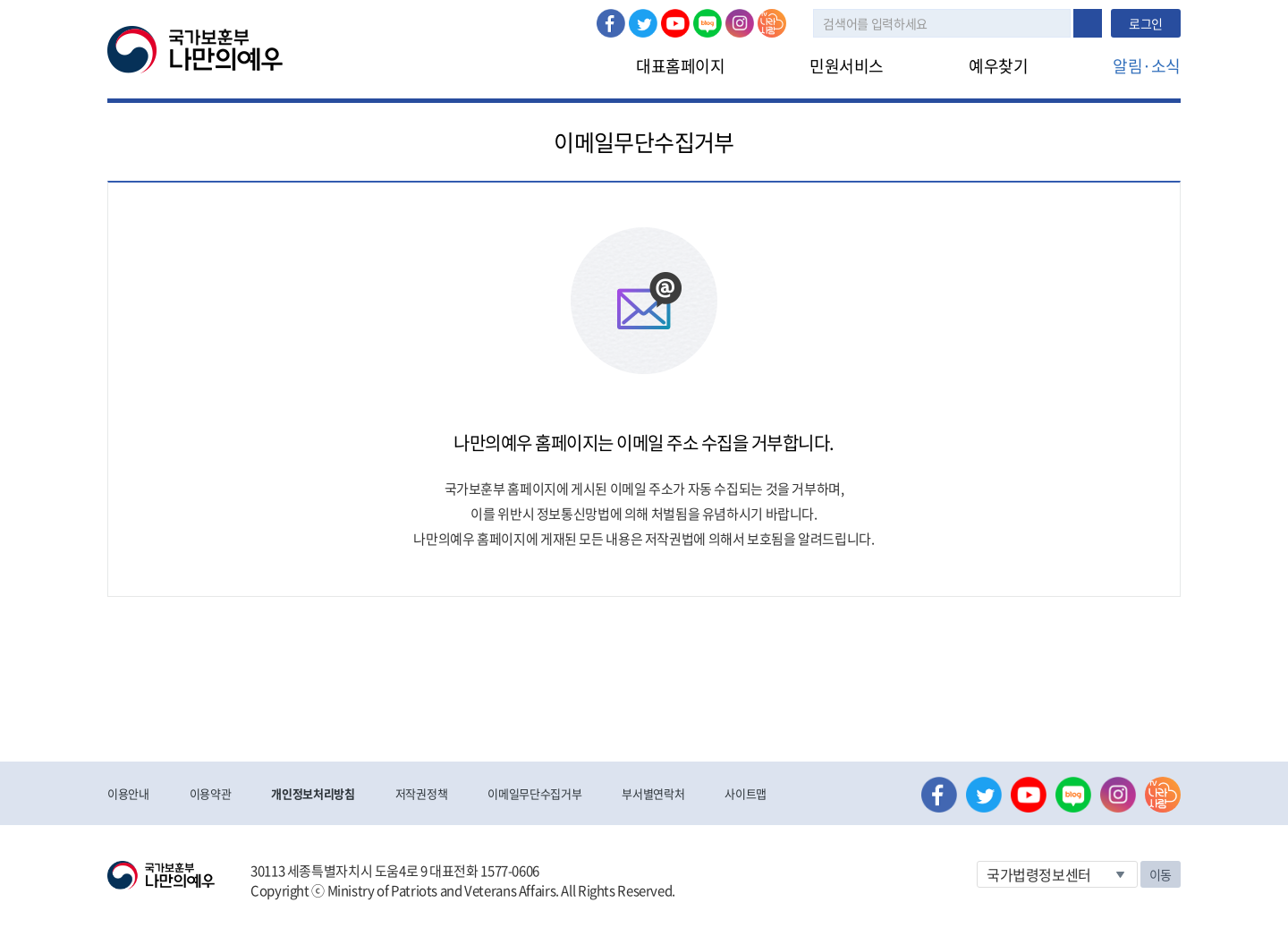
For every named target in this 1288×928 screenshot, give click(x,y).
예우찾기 (998, 66)
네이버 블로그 (707, 23)
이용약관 (211, 793)
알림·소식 (1147, 66)
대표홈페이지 (680, 66)
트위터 (643, 23)
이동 (1160, 874)
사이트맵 (745, 793)
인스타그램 (739, 23)
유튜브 (675, 23)
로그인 (319, 10)
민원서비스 (846, 66)
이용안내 (128, 793)
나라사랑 (772, 23)
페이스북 (611, 23)
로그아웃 (382, 10)
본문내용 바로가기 (0, 0)
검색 (1087, 23)
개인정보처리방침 (312, 793)
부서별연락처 (653, 793)
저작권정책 (421, 793)
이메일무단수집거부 (534, 793)
